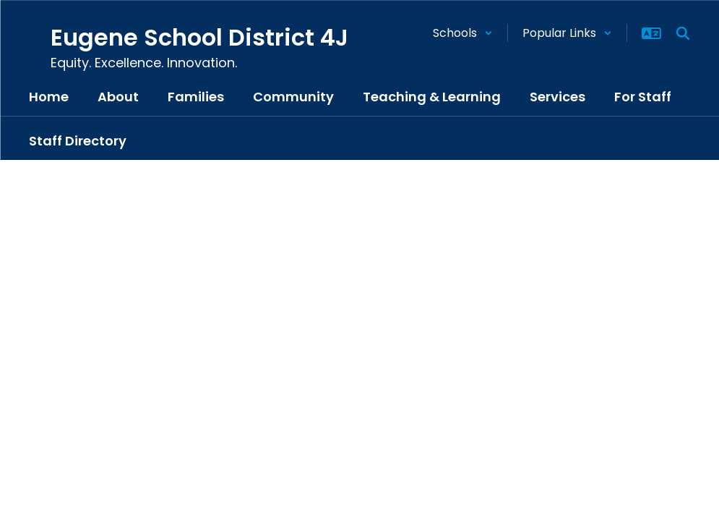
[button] (463, 33)
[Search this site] (683, 33)
